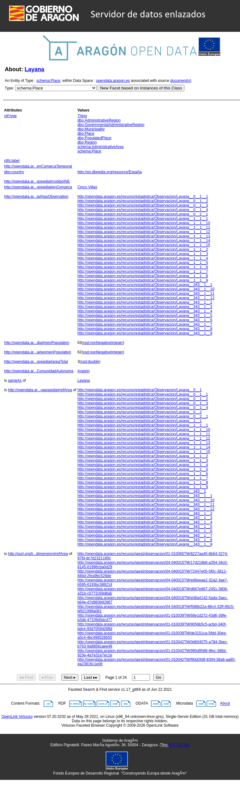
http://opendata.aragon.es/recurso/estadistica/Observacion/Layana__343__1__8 (144, 329)
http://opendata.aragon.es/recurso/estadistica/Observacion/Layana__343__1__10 (145, 289)
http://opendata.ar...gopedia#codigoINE (37, 181)
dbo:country (14, 172)
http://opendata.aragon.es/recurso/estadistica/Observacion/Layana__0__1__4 (142, 210)
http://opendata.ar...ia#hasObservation (36, 196)
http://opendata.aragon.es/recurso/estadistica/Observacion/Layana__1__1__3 (142, 254)
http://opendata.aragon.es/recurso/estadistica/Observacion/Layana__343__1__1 (144, 285)
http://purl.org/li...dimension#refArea (38, 554)
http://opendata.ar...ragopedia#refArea (40, 390)
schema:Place (48, 80)
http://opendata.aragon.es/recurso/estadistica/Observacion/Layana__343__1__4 (144, 311)
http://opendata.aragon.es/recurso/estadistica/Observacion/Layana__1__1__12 (143, 232)
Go (158, 677)
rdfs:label (12, 160)
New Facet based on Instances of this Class (141, 88)
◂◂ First (26, 677)
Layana (34, 69)
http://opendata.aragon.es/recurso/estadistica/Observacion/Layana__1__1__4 (142, 258)
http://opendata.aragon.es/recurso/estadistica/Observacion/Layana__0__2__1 (142, 214)
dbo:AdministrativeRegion (99, 120)
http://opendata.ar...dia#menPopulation (36, 342)
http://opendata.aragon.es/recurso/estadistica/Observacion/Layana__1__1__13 (143, 236)
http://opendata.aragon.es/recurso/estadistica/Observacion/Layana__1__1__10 (143, 223)
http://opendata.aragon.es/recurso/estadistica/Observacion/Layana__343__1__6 (144, 320)
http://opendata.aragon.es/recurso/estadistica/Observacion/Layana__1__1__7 (142, 271)
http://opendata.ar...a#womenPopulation (37, 352)
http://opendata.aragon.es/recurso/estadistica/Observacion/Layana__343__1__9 (144, 333)
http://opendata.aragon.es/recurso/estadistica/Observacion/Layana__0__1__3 (142, 205)
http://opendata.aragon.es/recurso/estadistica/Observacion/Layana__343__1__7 (144, 324)
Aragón (83, 371)
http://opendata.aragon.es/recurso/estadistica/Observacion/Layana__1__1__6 (142, 267)
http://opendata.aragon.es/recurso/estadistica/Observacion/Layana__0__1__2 (142, 201)
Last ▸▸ (91, 677)
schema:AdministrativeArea (100, 147)
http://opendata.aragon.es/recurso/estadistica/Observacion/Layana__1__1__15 (143, 245)
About (225, 703)
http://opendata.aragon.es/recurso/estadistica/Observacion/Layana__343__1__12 (145, 298)
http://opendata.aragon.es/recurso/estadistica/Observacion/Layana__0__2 (139, 412)
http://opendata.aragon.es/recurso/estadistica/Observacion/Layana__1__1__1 (142, 218)
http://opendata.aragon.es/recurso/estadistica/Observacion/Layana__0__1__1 (142, 196)
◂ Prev (47, 677)
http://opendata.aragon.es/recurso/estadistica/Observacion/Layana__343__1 (141, 491)
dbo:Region (87, 142)
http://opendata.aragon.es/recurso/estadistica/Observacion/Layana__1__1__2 (142, 249)
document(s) (180, 80)
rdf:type (10, 116)
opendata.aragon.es (113, 80)
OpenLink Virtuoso (17, 716)
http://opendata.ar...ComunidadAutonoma (39, 371)
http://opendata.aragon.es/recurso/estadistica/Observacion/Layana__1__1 (139, 421)
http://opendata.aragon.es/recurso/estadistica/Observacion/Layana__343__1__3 (144, 307)
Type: (9, 88)
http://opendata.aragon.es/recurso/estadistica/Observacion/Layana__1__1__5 (142, 262)
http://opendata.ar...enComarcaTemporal (38, 166)
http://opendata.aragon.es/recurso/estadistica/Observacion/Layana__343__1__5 (144, 315)
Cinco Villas (87, 187)
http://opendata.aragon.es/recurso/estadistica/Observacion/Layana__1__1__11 (143, 227)
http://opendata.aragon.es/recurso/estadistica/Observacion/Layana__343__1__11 (145, 293)
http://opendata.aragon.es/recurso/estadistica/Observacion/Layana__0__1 (139, 390)
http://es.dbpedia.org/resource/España (109, 172)
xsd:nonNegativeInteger (103, 342)
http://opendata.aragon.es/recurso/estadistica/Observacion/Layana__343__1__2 (144, 302)
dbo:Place (85, 133)
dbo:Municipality (91, 129)
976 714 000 (179, 745)
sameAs (14, 380)
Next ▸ (70, 677)
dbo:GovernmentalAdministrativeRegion (110, 125)
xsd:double (90, 361)
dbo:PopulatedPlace (94, 138)
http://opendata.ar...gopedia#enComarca (38, 187)
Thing (82, 116)
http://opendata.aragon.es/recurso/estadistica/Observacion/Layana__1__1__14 (143, 240)
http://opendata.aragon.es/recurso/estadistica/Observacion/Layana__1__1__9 (142, 280)
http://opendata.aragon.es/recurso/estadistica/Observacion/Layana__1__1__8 (142, 276)
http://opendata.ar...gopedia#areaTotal (36, 361)
